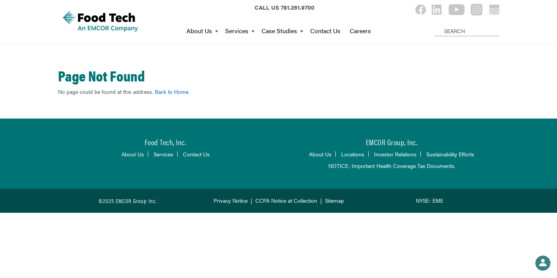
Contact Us (325, 31)
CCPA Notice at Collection (286, 200)
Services (240, 31)
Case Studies (282, 31)
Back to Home (171, 91)
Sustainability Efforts (450, 154)
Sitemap (334, 200)
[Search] (435, 24)
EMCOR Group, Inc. (392, 141)
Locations (352, 154)
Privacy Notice (231, 200)
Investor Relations (395, 154)
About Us (202, 31)
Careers (360, 31)
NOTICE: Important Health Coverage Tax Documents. (391, 166)
